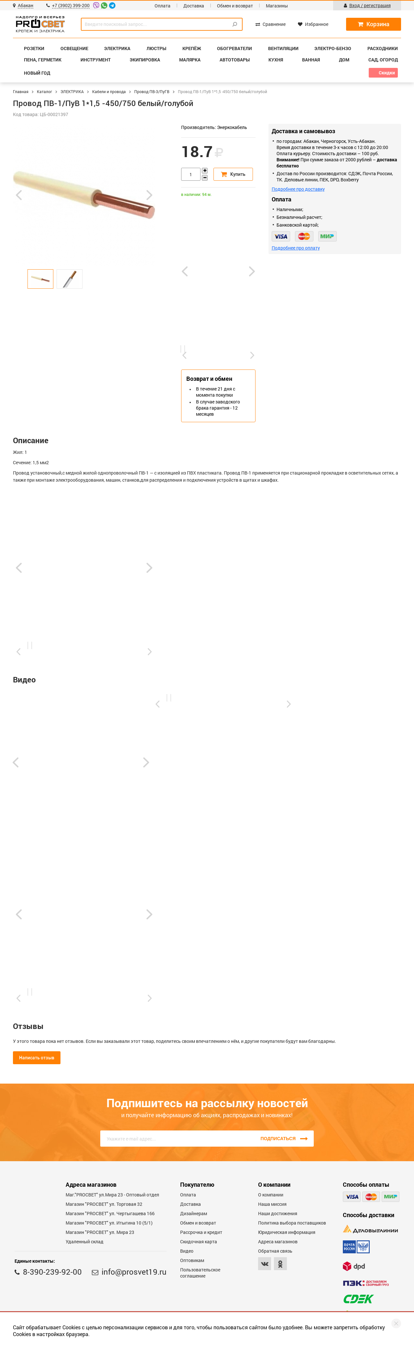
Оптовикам (192, 1260)
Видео (186, 1251)
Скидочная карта (198, 1241)
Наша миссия (272, 1204)
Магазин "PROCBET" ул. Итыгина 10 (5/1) (109, 1223)
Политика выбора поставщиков (292, 1223)
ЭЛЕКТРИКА (72, 91)
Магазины (277, 6)
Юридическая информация (286, 1232)
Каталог (44, 91)
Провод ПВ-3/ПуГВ (151, 91)
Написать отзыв (36, 1057)
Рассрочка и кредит (201, 1232)
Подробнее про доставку (298, 189)
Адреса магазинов (278, 1241)
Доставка (193, 6)
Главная (20, 91)
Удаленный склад (85, 1241)
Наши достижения (277, 1213)
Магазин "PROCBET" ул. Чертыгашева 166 (110, 1213)
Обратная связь (275, 1251)
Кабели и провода (109, 91)
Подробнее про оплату (296, 248)
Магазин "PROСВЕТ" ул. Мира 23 (100, 1232)
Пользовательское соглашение (200, 1273)
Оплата (162, 6)
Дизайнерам (193, 1213)
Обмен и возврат (235, 6)
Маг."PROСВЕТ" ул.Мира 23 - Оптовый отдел (112, 1195)
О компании (270, 1195)
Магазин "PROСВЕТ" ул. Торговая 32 (104, 1204)
